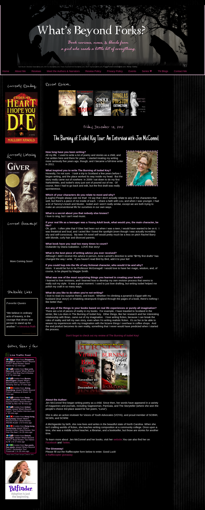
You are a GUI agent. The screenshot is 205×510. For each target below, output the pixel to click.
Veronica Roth (28, 326)
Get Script (20, 454)
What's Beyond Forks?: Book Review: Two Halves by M (20, 440)
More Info (30, 454)
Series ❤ (147, 71)
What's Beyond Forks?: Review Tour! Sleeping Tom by (18, 383)
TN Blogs (163, 71)
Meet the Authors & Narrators (63, 71)
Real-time (10, 454)
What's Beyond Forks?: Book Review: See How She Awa (20, 430)
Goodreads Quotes (29, 334)
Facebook (51, 442)
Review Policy (93, 71)
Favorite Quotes (16, 303)
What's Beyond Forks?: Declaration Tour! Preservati (20, 449)
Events (132, 71)
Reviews (36, 71)
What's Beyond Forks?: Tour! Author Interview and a (20, 411)
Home (5, 71)
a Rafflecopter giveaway (59, 454)
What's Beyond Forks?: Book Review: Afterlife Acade (18, 421)
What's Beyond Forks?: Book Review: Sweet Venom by (20, 363)
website (117, 439)
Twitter (66, 442)
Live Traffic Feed (20, 355)
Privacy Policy (115, 71)
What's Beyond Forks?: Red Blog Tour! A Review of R (20, 373)
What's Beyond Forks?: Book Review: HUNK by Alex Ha (19, 402)
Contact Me (180, 71)
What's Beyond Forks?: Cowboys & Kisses (20, 391)
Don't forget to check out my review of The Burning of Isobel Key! (102, 335)
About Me (20, 71)
